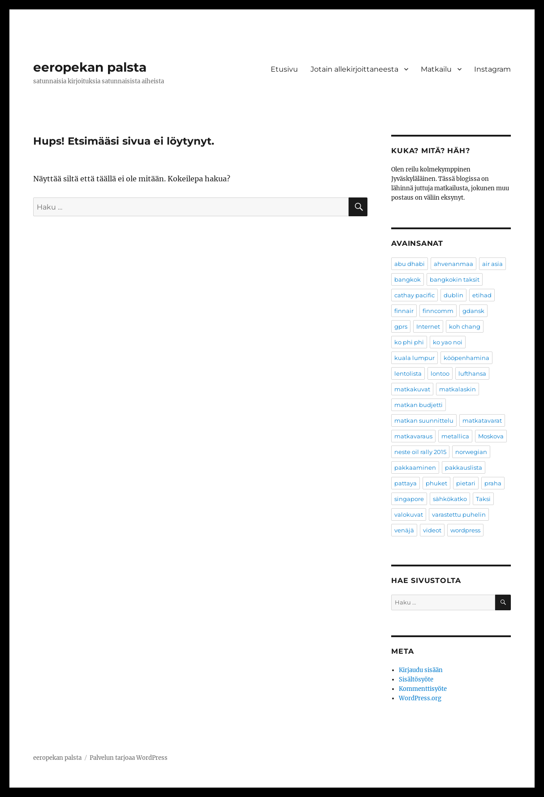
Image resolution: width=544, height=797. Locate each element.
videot (432, 530)
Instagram (492, 69)
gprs (400, 326)
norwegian (471, 451)
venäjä (404, 530)
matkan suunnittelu (423, 420)
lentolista (408, 373)
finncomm (438, 310)
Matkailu (436, 69)
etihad (482, 295)
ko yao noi (447, 342)
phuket (436, 483)
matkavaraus (413, 436)
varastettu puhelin (459, 514)
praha (492, 483)
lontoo (440, 373)
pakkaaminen (415, 467)
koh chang (464, 326)
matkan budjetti (418, 404)
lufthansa (472, 373)
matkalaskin (457, 389)
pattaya (405, 483)
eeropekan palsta (90, 67)
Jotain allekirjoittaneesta (354, 69)
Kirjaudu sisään (421, 670)
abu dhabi (409, 263)
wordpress (465, 530)
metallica (455, 436)
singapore (409, 498)
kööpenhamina (466, 357)
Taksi (483, 498)
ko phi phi (409, 342)
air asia (492, 263)
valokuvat (408, 514)
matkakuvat (412, 389)
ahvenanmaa (453, 263)
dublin (453, 295)
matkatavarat (482, 420)
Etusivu (284, 69)
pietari (465, 483)
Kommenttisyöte (423, 689)
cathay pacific (414, 295)
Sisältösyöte (416, 679)
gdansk (473, 310)
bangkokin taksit (454, 279)
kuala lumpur (414, 357)
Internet (428, 326)
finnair (404, 310)
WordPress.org (420, 698)
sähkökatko (450, 498)
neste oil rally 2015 (420, 451)
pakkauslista (463, 467)
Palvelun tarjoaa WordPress (129, 758)
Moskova (491, 436)
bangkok (407, 279)
